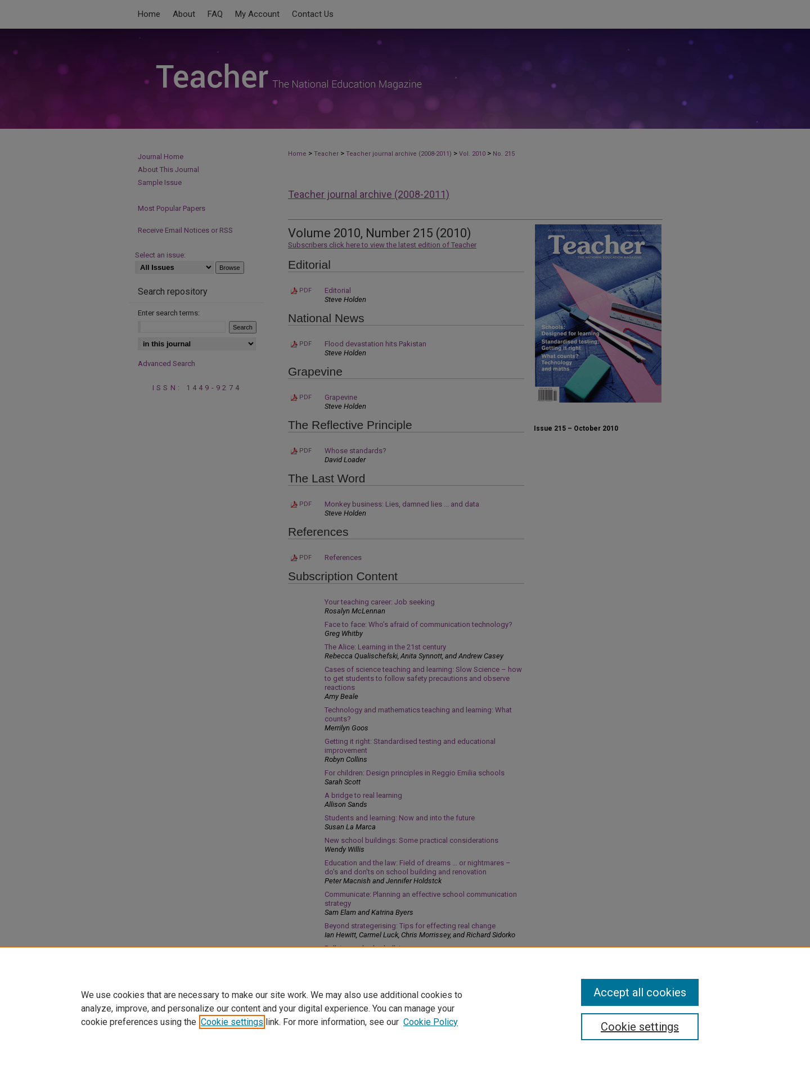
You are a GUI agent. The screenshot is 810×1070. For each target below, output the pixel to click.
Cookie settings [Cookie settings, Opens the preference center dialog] (640, 1026)
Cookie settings (232, 1022)
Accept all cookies (639, 992)
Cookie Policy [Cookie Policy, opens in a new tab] (430, 1022)
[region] (405, 1008)
